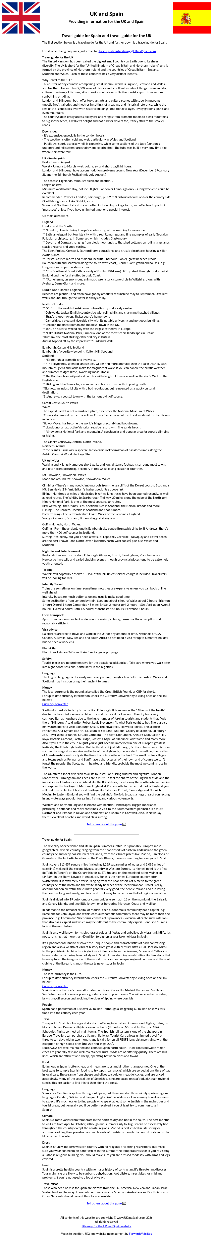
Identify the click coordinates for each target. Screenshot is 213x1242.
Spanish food (200, 150)
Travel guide (201, 171)
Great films (10, 157)
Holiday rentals (13, 178)
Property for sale (198, 114)
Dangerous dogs (13, 93)
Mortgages (202, 86)
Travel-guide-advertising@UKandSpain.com (127, 51)
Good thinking (12, 150)
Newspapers (201, 100)
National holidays (198, 93)
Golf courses (11, 136)
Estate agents (12, 100)
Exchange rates (13, 107)
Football (8, 121)
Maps (205, 64)
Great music (11, 164)
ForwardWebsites (140, 1234)
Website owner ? (198, 186)
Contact (8, 86)
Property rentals (198, 121)
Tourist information (196, 164)
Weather (203, 178)
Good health (11, 143)
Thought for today (197, 157)
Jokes (205, 43)
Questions (202, 128)
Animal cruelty (12, 64)
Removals (203, 136)
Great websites (13, 171)
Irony (6, 186)
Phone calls (202, 107)
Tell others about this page (104, 824)
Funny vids (10, 128)
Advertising (10, 50)
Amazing (9, 71)
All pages (9, 57)
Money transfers (198, 78)
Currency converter (55, 704)
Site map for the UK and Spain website (106, 1226)
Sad (207, 143)
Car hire (8, 78)
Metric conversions (196, 71)
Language (203, 57)
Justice (205, 50)
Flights (7, 114)
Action (7, 43)
